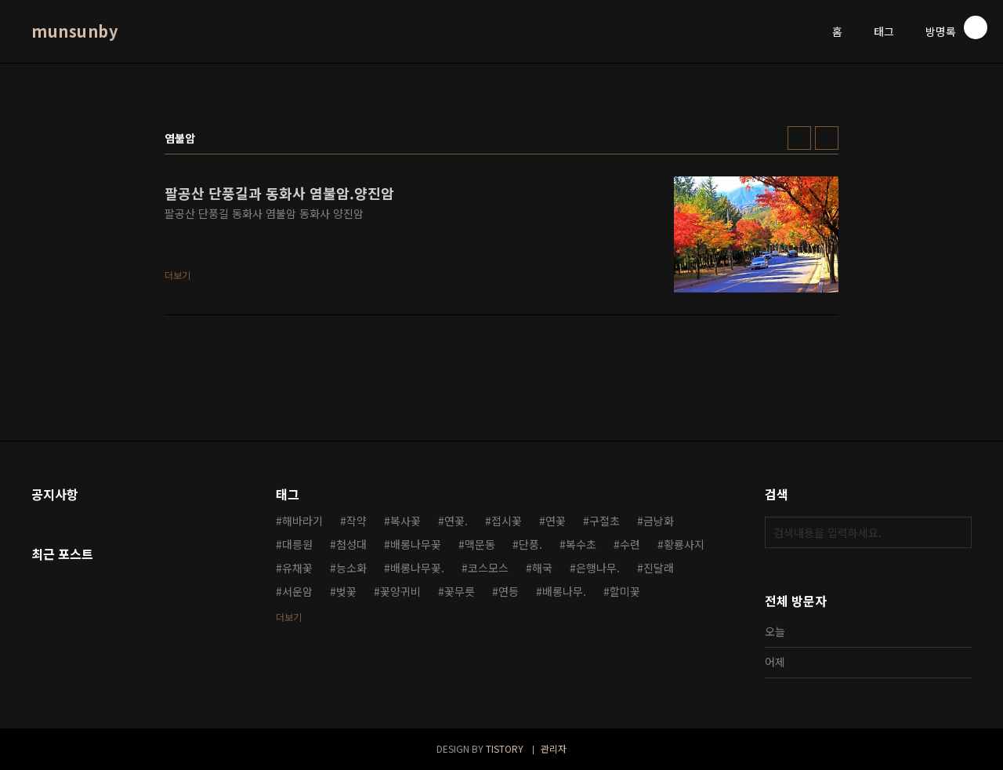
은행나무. (598, 568)
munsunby (74, 31)
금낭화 (658, 520)
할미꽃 (625, 591)
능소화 (351, 568)
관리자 (554, 748)
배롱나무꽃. (417, 568)
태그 (884, 31)
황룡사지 (684, 544)
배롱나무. (564, 591)
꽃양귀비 (400, 591)
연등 (508, 591)
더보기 (289, 616)
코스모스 (488, 568)
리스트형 (826, 138)
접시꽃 (506, 520)
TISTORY (504, 748)
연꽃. (456, 520)
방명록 (940, 31)
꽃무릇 (459, 591)
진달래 (658, 568)
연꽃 (555, 520)
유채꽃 (297, 568)
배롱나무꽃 (415, 544)
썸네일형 (799, 138)
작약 (356, 520)
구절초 (604, 520)
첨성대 (351, 544)
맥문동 (480, 544)
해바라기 (302, 520)
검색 (956, 532)
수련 (630, 544)
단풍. (530, 544)
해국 (542, 568)
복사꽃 (405, 520)
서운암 (297, 591)
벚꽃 (346, 591)
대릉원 (297, 544)
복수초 (581, 544)
